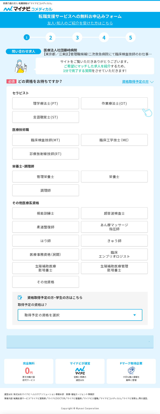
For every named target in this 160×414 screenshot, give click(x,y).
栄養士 (114, 176)
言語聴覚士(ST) (45, 116)
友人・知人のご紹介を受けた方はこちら (80, 23)
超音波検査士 (114, 213)
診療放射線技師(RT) (45, 153)
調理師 (45, 190)
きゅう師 (114, 240)
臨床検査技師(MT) (45, 139)
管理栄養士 (45, 176)
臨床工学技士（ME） (114, 139)
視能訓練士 (45, 213)
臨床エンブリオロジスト (114, 254)
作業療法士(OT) (114, 103)
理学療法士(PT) (45, 103)
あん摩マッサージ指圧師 (114, 226)
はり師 (45, 240)
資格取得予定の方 (135, 81)
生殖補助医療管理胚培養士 (114, 268)
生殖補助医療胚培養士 (45, 268)
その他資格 (45, 281)
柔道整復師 (45, 226)
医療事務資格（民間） (45, 254)
